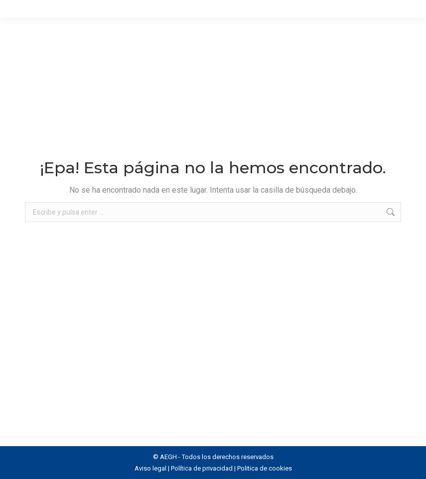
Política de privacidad (202, 468)
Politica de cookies (264, 468)
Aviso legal (150, 468)
